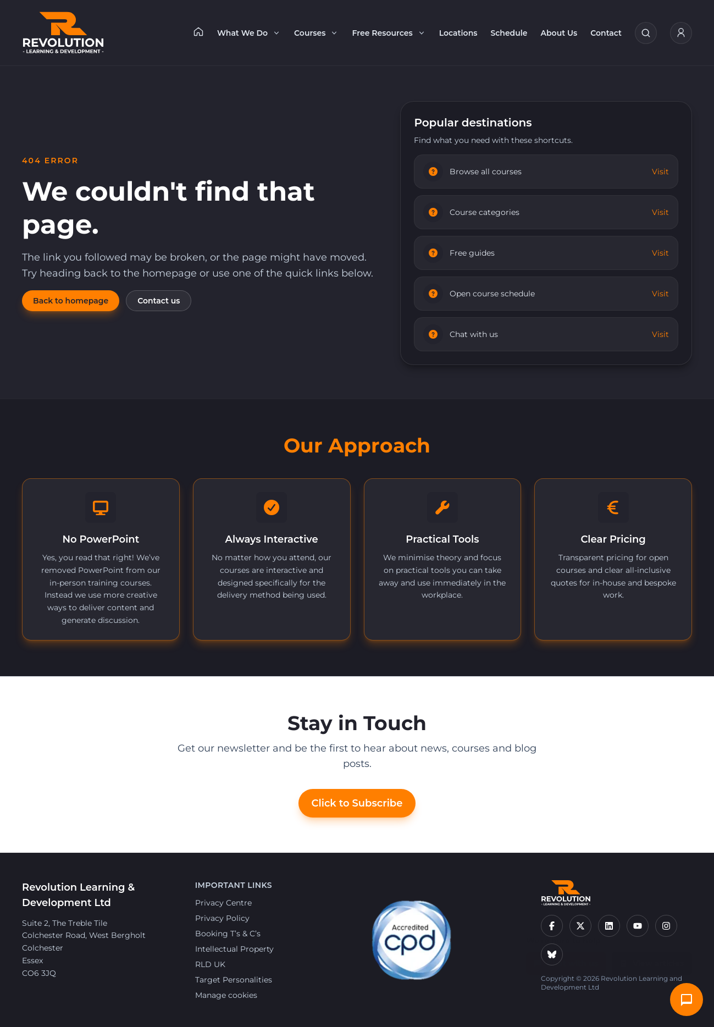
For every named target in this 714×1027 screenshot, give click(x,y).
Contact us (158, 301)
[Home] (198, 31)
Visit (660, 171)
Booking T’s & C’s (228, 933)
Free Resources (388, 33)
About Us (559, 33)
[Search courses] (646, 33)
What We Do (249, 33)
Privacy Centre (223, 903)
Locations (458, 33)
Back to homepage (70, 301)
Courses (316, 33)
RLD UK (210, 964)
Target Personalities (233, 980)
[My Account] (681, 33)
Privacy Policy (222, 918)
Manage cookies (226, 995)
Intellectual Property (234, 949)
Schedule (508, 33)
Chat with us (566, 958)
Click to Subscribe (357, 803)
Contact (606, 33)
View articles (652, 958)
